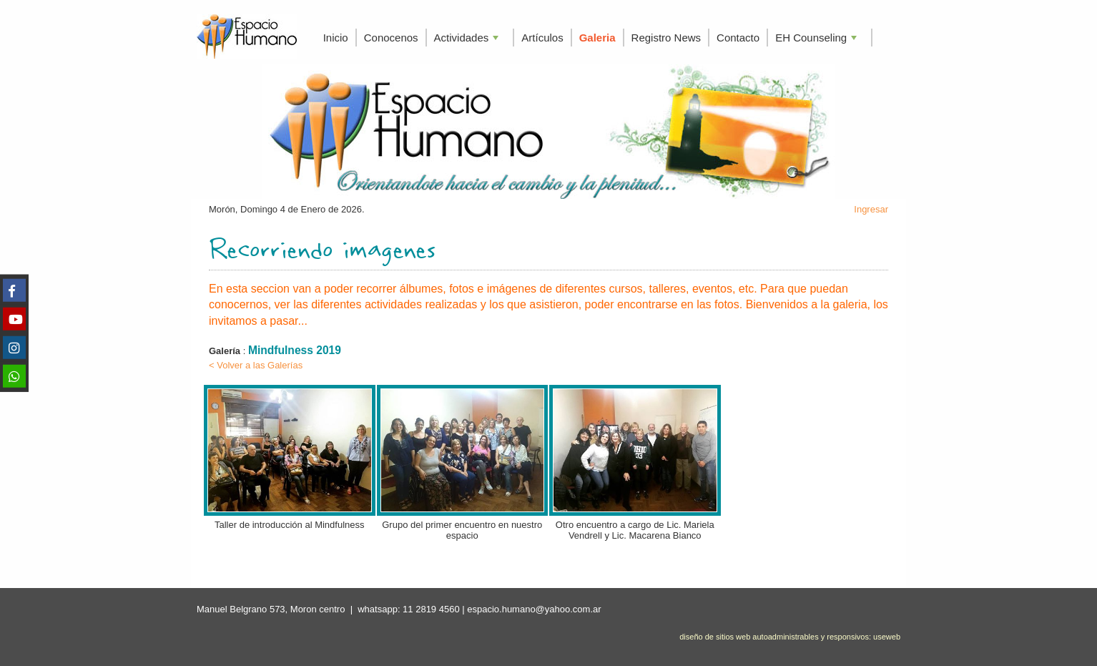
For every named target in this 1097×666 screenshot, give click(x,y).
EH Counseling (817, 38)
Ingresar (871, 209)
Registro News (666, 37)
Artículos (542, 37)
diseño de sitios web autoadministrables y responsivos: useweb (789, 636)
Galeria (597, 37)
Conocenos (391, 37)
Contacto (738, 37)
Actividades (468, 38)
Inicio (335, 37)
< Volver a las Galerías (255, 365)
